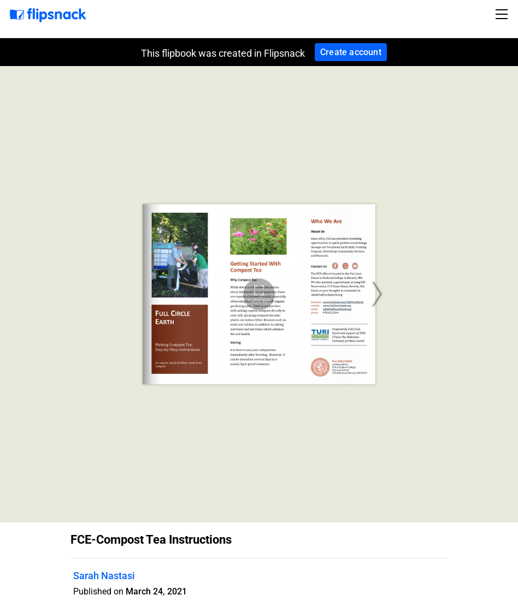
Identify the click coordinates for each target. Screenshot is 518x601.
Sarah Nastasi (104, 575)
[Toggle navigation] (503, 14)
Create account (350, 52)
